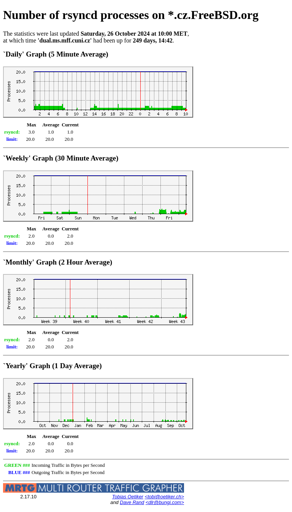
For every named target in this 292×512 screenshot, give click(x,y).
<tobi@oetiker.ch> (164, 496)
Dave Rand (132, 502)
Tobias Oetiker (127, 496)
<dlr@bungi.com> (165, 502)
